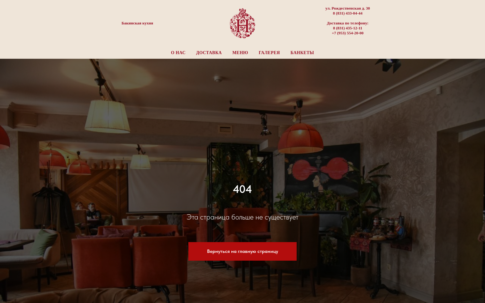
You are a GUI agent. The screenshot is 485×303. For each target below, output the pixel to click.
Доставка (209, 52)
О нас (178, 52)
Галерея (269, 52)
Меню (240, 52)
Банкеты (302, 52)
